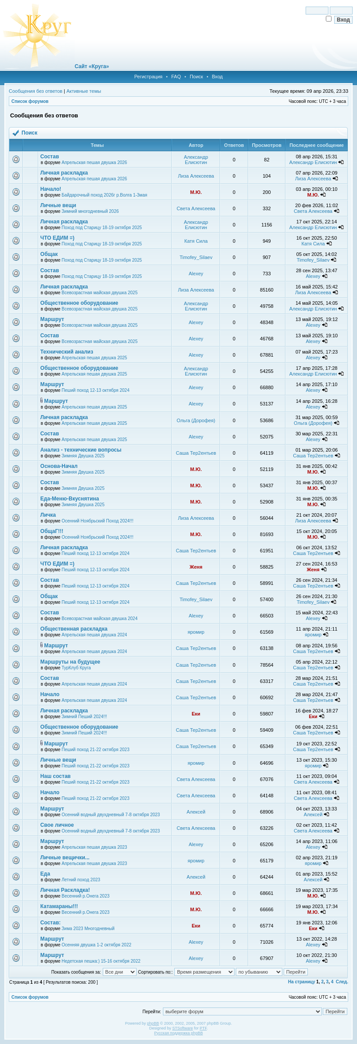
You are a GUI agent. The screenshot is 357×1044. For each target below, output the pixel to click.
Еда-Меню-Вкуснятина (69, 499)
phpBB (153, 1023)
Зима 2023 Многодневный (88, 928)
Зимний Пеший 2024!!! (84, 716)
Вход (217, 76)
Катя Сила (196, 241)
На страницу (301, 981)
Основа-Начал (59, 466)
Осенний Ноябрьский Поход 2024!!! (97, 520)
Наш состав (55, 776)
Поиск (196, 76)
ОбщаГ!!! (51, 531)
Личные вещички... (65, 857)
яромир (196, 632)
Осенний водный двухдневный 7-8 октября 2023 (110, 814)
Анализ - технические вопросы (81, 450)
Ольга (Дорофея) (196, 420)
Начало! (50, 189)
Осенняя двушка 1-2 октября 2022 (96, 944)
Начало (49, 694)
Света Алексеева (196, 208)
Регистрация (148, 76)
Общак (49, 254)
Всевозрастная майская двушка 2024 (99, 618)
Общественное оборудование (79, 303)
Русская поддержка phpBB (178, 1033)
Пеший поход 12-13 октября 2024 (95, 390)
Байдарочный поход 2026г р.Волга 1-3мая (104, 195)
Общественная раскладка (74, 629)
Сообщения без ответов (35, 91)
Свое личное (57, 825)
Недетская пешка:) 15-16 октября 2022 (101, 961)
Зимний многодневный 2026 (90, 211)
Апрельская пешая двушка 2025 (94, 357)
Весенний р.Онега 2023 (85, 896)
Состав (49, 156)
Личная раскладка (64, 173)
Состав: (50, 923)
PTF (203, 1028)
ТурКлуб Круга (76, 667)
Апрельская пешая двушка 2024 (94, 634)
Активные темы (83, 91)
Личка (48, 515)
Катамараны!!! (59, 906)
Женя (196, 566)
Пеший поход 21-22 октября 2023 (95, 749)
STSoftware (182, 1028)
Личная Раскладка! (65, 890)
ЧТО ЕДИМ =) (57, 238)
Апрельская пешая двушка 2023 (94, 847)
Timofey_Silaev (196, 257)
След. (342, 981)
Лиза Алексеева (196, 176)
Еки (195, 713)
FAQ (176, 76)
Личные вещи (58, 205)
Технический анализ (66, 352)
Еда (45, 874)
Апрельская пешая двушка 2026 (94, 162)
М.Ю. (196, 192)
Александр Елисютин (196, 159)
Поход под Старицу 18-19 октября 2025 (101, 227)
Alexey (196, 273)
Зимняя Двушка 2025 (83, 455)
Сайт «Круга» (92, 66)
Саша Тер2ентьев (196, 453)
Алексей (196, 811)
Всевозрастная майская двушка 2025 (99, 292)
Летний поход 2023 (80, 879)
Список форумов (30, 101)
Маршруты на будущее (70, 662)
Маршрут (52, 319)
